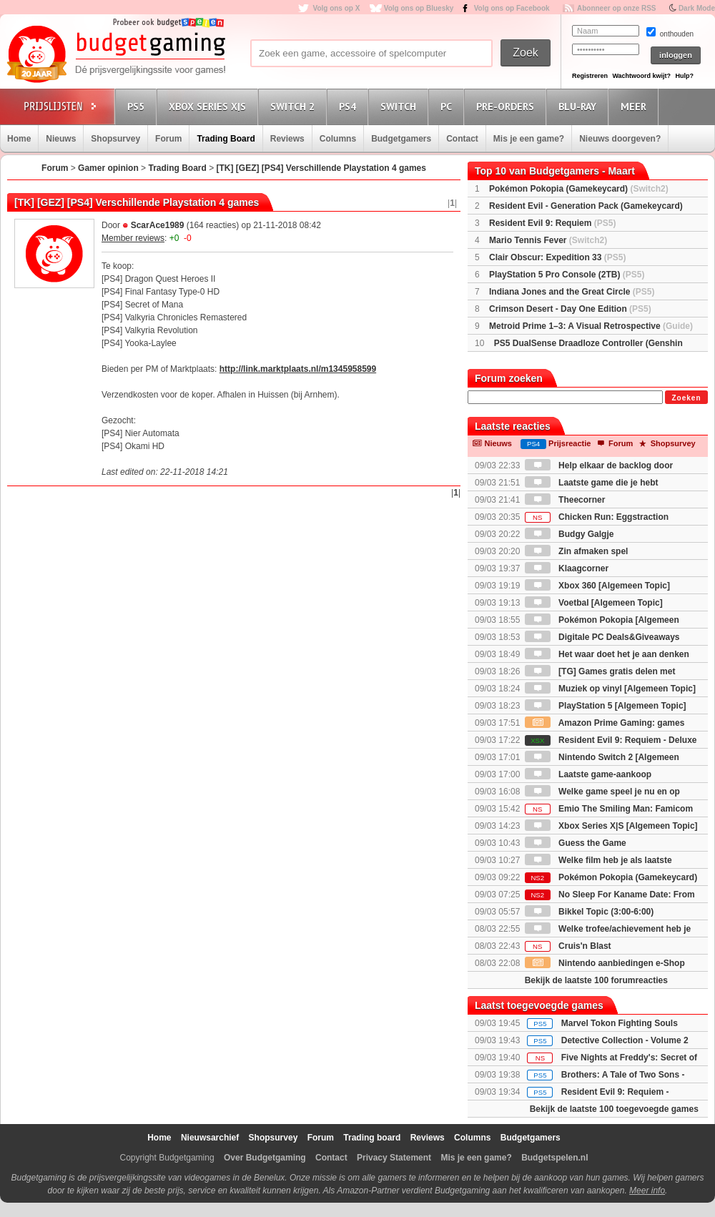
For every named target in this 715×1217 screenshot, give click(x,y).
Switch (400, 106)
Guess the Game (575, 843)
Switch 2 (294, 106)
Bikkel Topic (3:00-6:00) (589, 912)
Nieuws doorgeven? (620, 139)
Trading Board (226, 139)
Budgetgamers (401, 139)
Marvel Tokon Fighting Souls (619, 1023)
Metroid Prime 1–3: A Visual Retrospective (591, 326)
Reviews (287, 139)
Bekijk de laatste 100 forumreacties (596, 980)
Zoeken (686, 398)
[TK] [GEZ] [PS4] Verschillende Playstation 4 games (321, 168)
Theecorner (565, 500)
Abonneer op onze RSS (616, 8)
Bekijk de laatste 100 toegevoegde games (614, 1109)
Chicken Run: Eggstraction (597, 517)
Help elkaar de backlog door (599, 465)
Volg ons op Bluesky (419, 8)
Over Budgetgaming (265, 1158)
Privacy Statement (394, 1158)
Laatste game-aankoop (588, 774)
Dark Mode (697, 8)
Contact (462, 139)
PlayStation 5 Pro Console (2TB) (566, 275)
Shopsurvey (115, 139)
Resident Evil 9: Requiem (552, 223)
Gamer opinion (108, 168)
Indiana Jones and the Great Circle (571, 292)
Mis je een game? (528, 139)
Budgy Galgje (569, 534)
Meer (636, 106)
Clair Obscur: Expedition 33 (557, 257)
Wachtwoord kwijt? (641, 75)
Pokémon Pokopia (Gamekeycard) (579, 189)
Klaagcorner (566, 568)
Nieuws (61, 139)
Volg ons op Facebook (512, 8)
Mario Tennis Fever (548, 240)
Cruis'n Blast (568, 946)
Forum (168, 139)
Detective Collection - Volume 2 (625, 1040)
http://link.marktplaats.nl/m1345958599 (298, 369)
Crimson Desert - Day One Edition (570, 309)
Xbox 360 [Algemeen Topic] (597, 586)
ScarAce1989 (157, 225)
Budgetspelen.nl (554, 1158)
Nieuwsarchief (210, 1138)
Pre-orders (507, 106)
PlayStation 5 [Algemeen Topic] (605, 706)
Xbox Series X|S (209, 106)
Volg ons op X (336, 8)
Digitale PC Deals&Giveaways (602, 637)
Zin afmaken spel (576, 551)
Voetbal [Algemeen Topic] (594, 603)
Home (19, 139)
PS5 (138, 106)
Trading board (371, 1138)
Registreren (590, 75)
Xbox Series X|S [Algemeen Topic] (611, 826)
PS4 (349, 106)
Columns (338, 139)
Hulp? (684, 75)
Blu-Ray (579, 106)
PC (448, 106)
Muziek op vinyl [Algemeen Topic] (610, 689)
